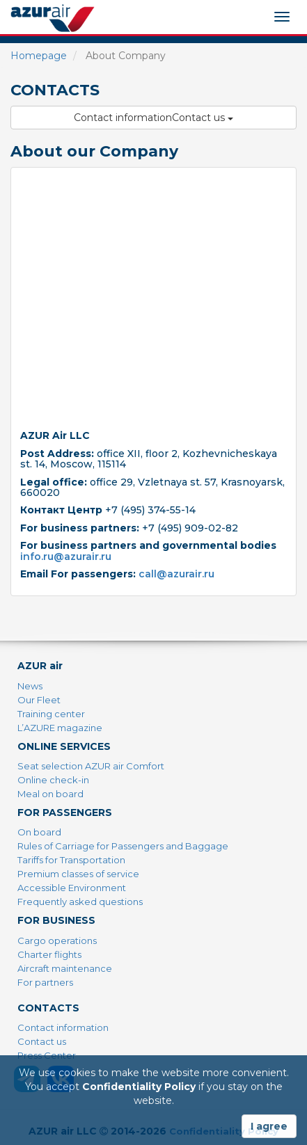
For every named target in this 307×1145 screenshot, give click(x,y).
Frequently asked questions (80, 901)
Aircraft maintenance (64, 968)
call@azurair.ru (176, 574)
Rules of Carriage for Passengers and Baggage (122, 845)
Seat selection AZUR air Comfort (90, 765)
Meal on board (50, 793)
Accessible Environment (71, 887)
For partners (45, 982)
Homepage (38, 55)
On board (39, 832)
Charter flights (49, 954)
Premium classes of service (78, 873)
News (29, 685)
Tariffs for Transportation (71, 859)
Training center (51, 713)
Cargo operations (57, 940)
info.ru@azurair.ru (65, 556)
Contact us (41, 1041)
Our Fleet (39, 699)
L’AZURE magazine (59, 727)
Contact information (63, 1027)
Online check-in (53, 779)
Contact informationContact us (153, 117)
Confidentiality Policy (139, 1086)
